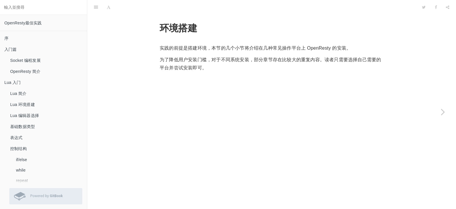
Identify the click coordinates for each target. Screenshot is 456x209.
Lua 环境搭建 (22, 104)
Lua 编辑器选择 (24, 115)
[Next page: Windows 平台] (443, 112)
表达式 (16, 137)
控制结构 (18, 148)
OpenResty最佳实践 (23, 23)
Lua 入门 (12, 82)
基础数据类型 (22, 126)
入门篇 (10, 49)
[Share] (447, 7)
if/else (21, 159)
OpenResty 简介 (25, 71)
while (21, 170)
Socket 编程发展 (25, 60)
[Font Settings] (108, 7)
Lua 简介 (18, 93)
